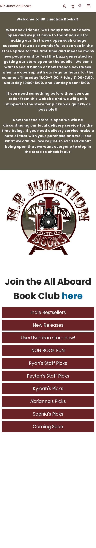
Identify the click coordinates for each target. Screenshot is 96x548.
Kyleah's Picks (48, 388)
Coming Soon (48, 427)
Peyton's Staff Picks (48, 376)
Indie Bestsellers (48, 312)
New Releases (48, 325)
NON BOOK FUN (48, 350)
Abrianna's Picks (48, 401)
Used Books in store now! (48, 338)
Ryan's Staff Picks (48, 363)
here (72, 296)
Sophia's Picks (48, 414)
